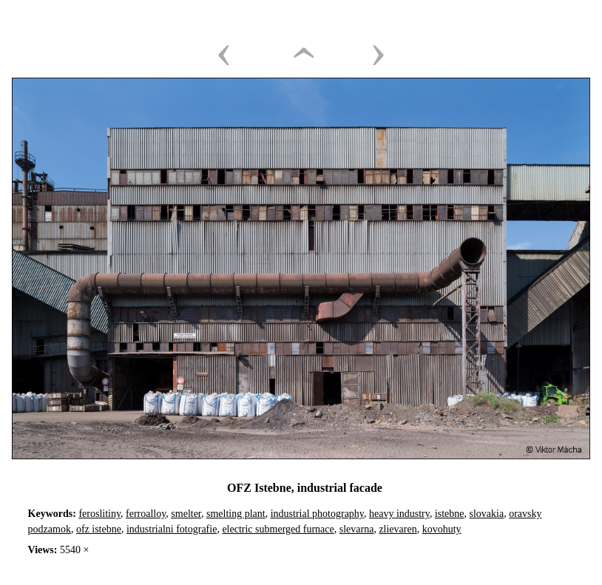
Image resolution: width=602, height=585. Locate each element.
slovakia (487, 513)
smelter (186, 513)
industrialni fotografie (171, 529)
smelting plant (236, 513)
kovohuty (441, 529)
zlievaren (397, 529)
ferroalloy (146, 513)
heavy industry (399, 513)
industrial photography (317, 513)
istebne (449, 513)
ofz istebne (98, 529)
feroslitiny (99, 513)
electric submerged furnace (278, 529)
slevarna (356, 529)
